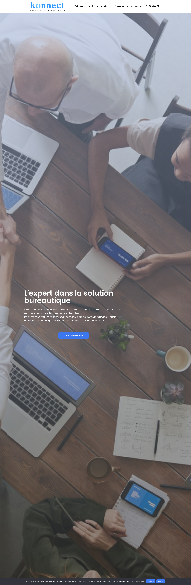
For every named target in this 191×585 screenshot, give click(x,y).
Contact (138, 6)
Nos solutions (104, 6)
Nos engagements (123, 6)
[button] (73, 336)
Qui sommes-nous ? (84, 6)
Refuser (160, 581)
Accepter (151, 581)
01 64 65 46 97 (152, 6)
